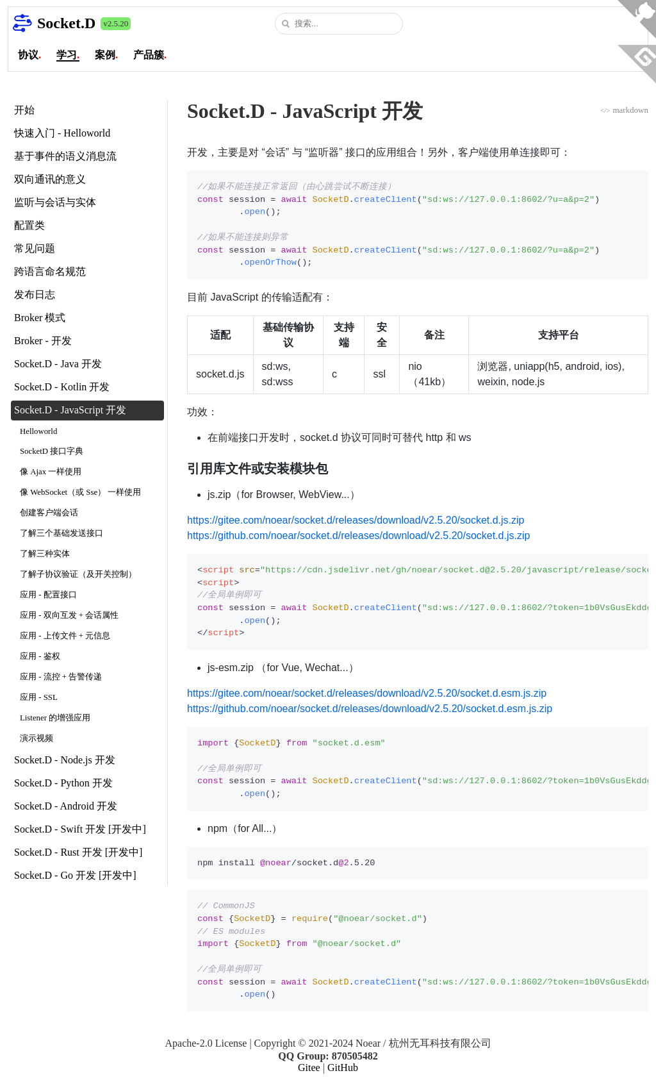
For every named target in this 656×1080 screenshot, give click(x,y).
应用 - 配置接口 (48, 594)
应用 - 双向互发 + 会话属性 (69, 615)
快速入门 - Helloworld (62, 133)
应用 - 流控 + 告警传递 (61, 676)
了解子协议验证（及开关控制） (78, 574)
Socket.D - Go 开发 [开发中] (75, 875)
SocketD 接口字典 (51, 451)
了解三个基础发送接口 (61, 533)
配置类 (29, 225)
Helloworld (38, 431)
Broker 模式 (39, 317)
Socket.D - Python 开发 (63, 782)
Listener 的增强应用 (55, 717)
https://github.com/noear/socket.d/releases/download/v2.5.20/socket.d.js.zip (358, 535)
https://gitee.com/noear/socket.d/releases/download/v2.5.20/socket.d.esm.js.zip (366, 693)
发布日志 (34, 294)
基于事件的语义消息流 (65, 156)
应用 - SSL (39, 697)
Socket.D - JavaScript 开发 (70, 409)
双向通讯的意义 (50, 179)
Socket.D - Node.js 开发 (64, 759)
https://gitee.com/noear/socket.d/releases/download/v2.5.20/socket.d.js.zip (356, 520)
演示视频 (36, 738)
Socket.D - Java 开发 (58, 363)
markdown (624, 110)
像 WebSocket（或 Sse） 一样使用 (80, 492)
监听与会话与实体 (55, 202)
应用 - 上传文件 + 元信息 (65, 635)
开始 (24, 109)
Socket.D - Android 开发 (65, 806)
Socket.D (66, 23)
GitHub (342, 1067)
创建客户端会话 (49, 512)
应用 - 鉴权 (40, 656)
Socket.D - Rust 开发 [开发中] (78, 852)
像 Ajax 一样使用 (50, 471)
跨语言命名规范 (50, 271)
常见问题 (34, 248)
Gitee (309, 1067)
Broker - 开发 (43, 340)
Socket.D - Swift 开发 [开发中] (80, 829)
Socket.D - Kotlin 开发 (62, 386)
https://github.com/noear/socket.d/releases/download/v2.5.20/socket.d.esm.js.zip (369, 708)
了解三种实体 (45, 553)
